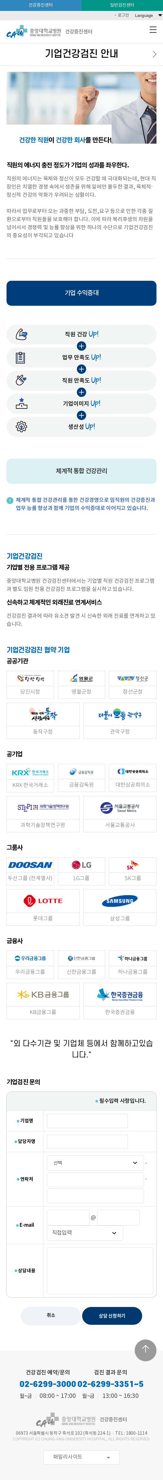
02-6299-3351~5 (110, 1384)
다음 (153, 54)
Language (144, 15)
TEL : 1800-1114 (131, 1433)
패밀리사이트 (68, 1457)
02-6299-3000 (48, 1384)
